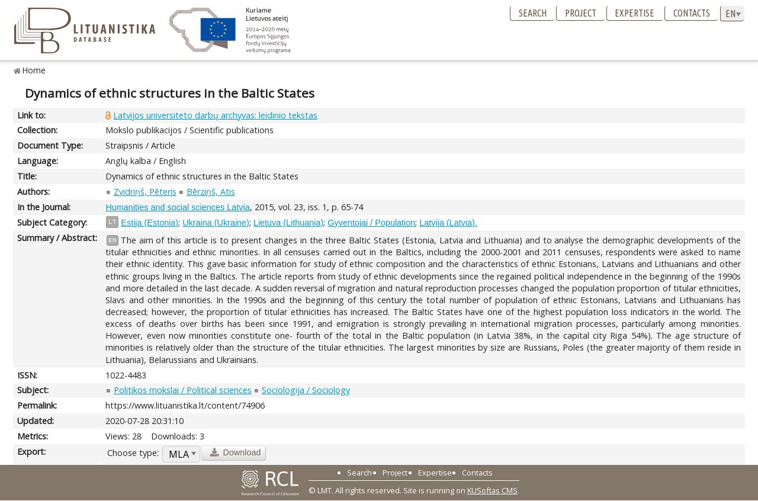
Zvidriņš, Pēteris (145, 191)
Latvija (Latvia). (448, 222)
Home (34, 70)
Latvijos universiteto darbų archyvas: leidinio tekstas (215, 115)
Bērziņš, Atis (211, 191)
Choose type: (133, 452)
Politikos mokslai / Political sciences (183, 390)
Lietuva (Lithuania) (288, 222)
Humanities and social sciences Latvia (177, 207)
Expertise (634, 13)
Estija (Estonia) (149, 222)
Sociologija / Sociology (306, 390)
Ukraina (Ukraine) (215, 222)
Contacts (691, 13)
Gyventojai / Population (371, 222)
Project (580, 13)
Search (533, 13)
